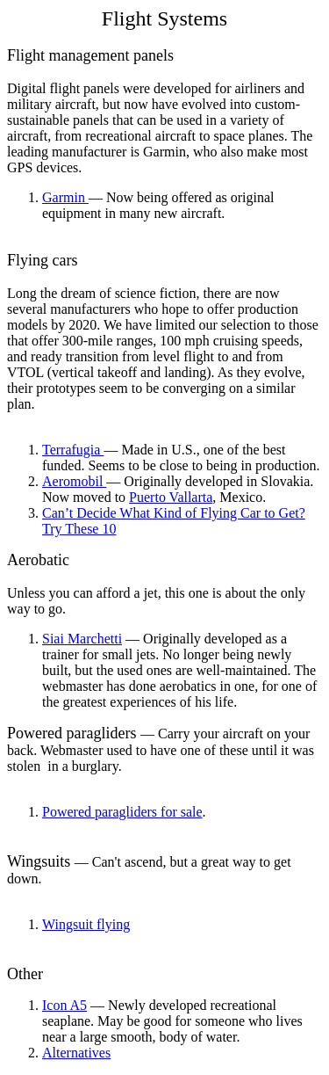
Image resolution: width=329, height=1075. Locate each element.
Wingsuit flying (86, 924)
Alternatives (76, 1052)
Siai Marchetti (82, 638)
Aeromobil (74, 481)
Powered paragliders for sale (122, 811)
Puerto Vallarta (170, 497)
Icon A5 (64, 1005)
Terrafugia (73, 449)
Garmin (65, 197)
